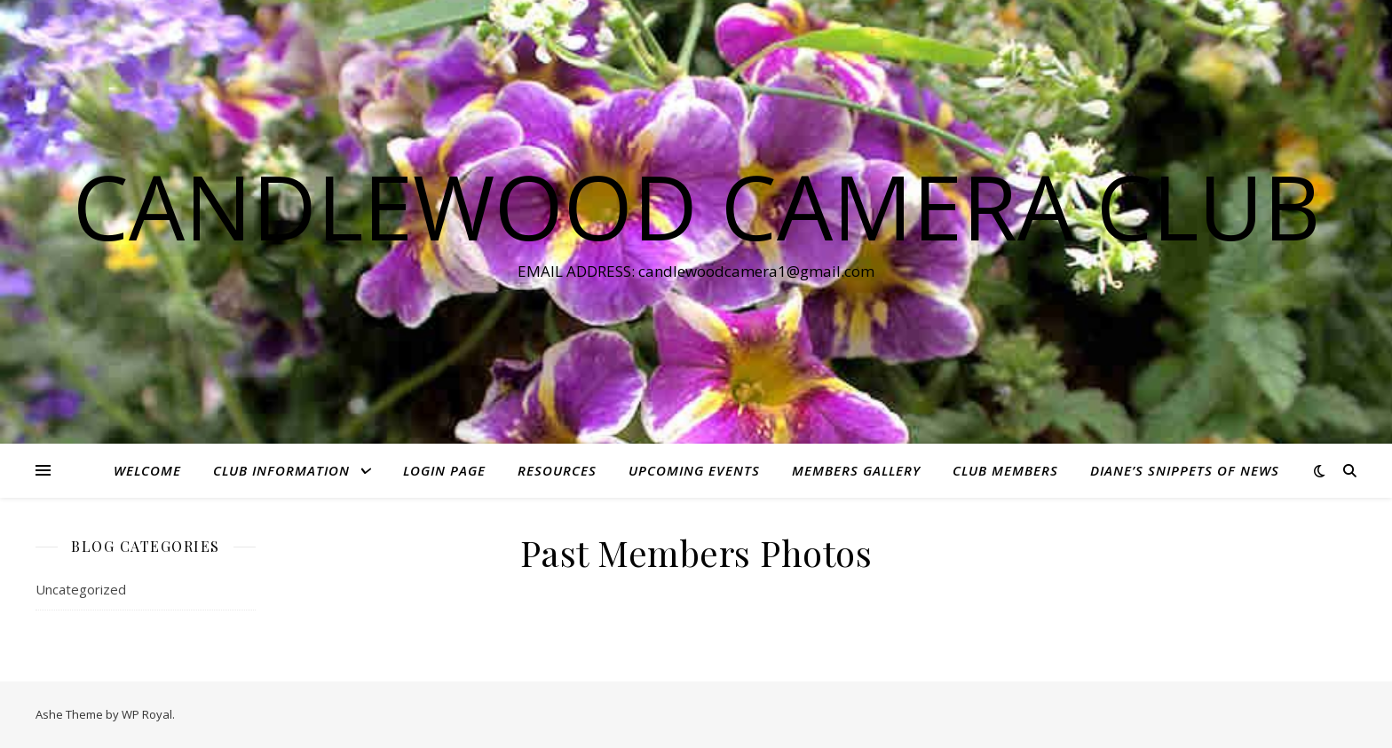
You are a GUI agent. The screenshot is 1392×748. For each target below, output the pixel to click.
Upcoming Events (694, 470)
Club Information (281, 470)
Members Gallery (856, 470)
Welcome (147, 470)
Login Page (444, 470)
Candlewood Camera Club (696, 205)
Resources (557, 470)
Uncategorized (81, 589)
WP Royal (147, 714)
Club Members (1005, 470)
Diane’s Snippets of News (1184, 470)
